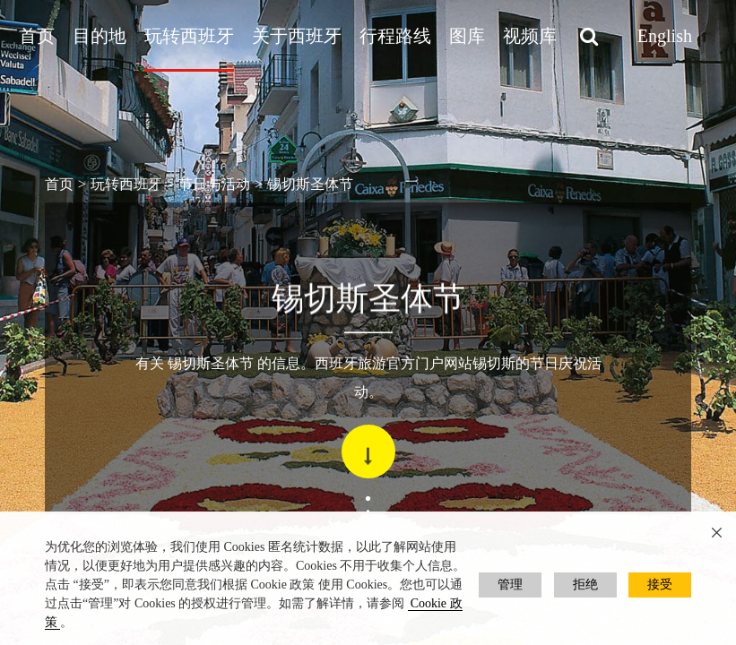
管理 (510, 584)
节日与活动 (214, 184)
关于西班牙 (297, 36)
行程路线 (395, 36)
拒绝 (585, 584)
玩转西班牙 (189, 36)
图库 (467, 36)
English (664, 36)
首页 (37, 36)
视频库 (530, 36)
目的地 (99, 36)
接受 (659, 584)
